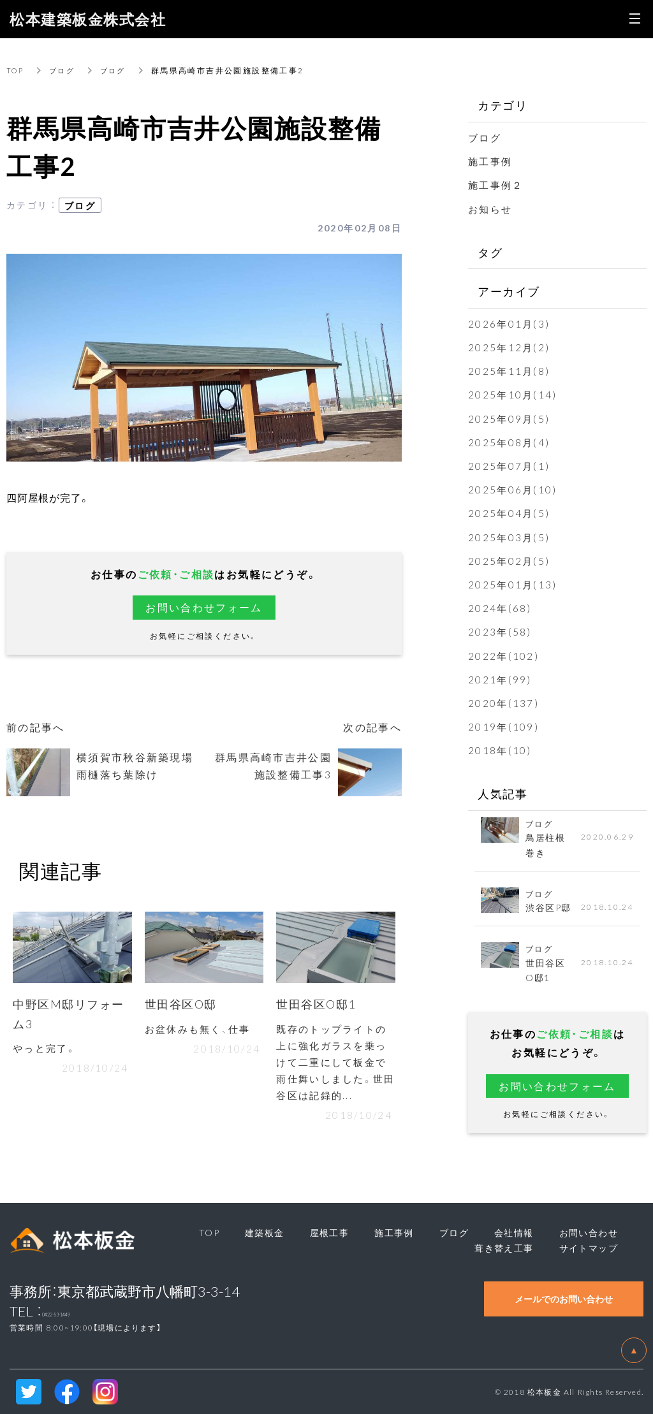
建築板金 (264, 1232)
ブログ (64, 70)
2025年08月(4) (510, 441)
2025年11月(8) (510, 370)
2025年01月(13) (513, 584)
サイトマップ (588, 1247)
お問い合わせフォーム (204, 607)
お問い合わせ (588, 1232)
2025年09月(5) (510, 418)
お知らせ (491, 208)
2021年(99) (500, 679)
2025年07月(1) (510, 465)
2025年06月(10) (513, 489)
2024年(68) (500, 607)
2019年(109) (504, 726)
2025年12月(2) (510, 346)
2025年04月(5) (510, 512)
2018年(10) (500, 749)
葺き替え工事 (503, 1247)
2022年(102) (504, 655)
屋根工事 (329, 1232)
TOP (16, 70)
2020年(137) (504, 702)
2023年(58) (500, 631)
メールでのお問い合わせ (564, 1298)
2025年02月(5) (510, 560)
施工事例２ (497, 184)
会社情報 (514, 1232)
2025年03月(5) (510, 536)
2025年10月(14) (513, 394)
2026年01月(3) (510, 323)
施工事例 (491, 160)
